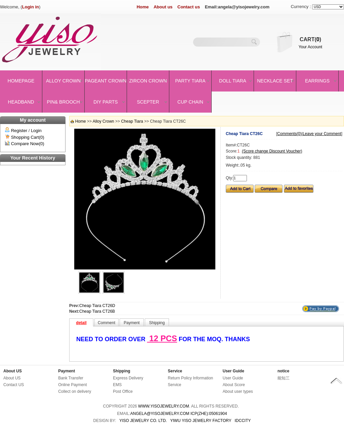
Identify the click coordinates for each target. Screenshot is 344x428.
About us (163, 6)
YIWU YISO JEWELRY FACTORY (200, 420)
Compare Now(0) (27, 143)
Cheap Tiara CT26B (97, 311)
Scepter (148, 102)
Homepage (21, 80)
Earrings (317, 80)
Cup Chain (190, 102)
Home (143, 6)
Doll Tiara (232, 80)
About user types (238, 391)
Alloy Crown (63, 80)
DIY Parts (105, 102)
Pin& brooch (63, 102)
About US (12, 371)
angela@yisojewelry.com (159, 413)
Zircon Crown (148, 80)
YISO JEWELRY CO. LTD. (143, 420)
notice (283, 371)
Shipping (121, 371)
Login (36, 130)
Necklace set (275, 80)
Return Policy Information (190, 378)
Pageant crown (106, 80)
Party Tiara (190, 80)
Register (19, 130)
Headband (21, 102)
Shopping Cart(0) (27, 137)
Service (175, 371)
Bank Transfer (70, 378)
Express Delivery (128, 378)
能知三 (283, 378)
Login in (30, 6)
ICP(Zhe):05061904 (208, 413)
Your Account (310, 47)
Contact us (188, 6)
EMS (117, 384)
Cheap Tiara (132, 121)
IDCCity (243, 420)
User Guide (233, 371)
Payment (66, 371)
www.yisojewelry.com (163, 406)
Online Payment (72, 384)
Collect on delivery (74, 391)
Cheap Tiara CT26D (97, 305)
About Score (234, 384)
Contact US (13, 384)
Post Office (122, 391)
